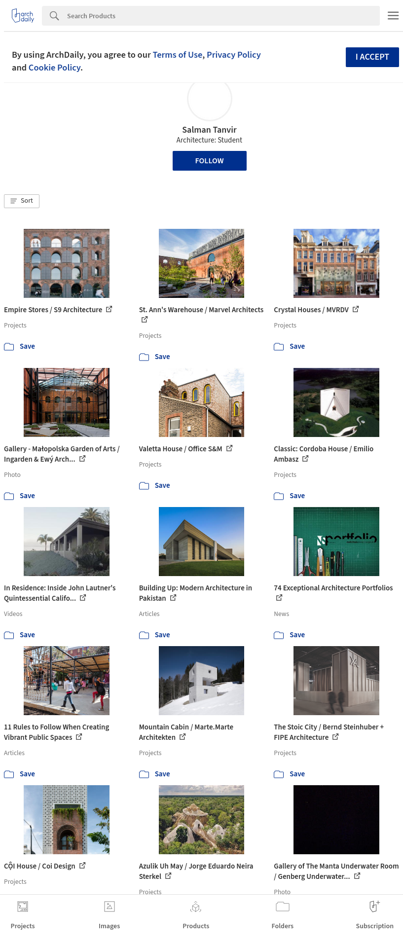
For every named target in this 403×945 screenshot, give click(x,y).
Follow (209, 160)
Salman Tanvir (209, 130)
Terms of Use (177, 54)
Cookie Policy (54, 67)
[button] (21, 201)
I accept (372, 57)
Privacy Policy (234, 54)
